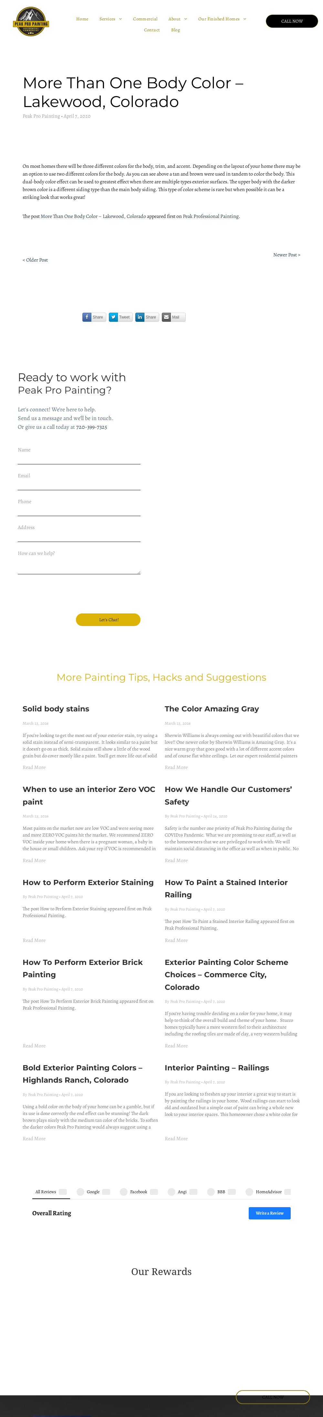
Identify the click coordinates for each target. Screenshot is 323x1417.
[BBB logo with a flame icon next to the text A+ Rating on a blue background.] (161, 1290)
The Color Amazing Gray (212, 677)
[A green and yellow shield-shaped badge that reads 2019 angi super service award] (102, 1238)
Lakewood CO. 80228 (130, 1393)
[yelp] (298, 1344)
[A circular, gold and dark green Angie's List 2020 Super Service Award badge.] (161, 1236)
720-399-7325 (91, 427)
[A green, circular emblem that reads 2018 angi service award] (43, 1239)
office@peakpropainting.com (138, 1371)
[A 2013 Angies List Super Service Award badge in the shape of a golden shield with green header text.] (43, 1215)
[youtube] (251, 1344)
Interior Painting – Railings (217, 1036)
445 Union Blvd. (124, 1385)
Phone (24, 501)
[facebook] (220, 1344)
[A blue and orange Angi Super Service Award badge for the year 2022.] (280, 1231)
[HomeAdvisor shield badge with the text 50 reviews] (43, 1290)
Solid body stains (56, 677)
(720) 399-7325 (122, 1356)
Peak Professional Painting (211, 216)
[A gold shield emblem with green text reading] (161, 1215)
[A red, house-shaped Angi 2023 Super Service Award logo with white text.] (43, 1256)
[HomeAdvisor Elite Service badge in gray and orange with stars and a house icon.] (280, 1265)
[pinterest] (313, 1344)
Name (24, 449)
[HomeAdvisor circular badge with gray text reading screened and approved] (102, 1290)
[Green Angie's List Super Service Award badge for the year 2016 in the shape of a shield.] (221, 1215)
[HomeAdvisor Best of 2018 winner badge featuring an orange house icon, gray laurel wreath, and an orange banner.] (221, 1265)
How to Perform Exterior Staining (88, 850)
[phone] (282, 1344)
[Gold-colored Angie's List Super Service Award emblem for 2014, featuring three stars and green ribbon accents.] (102, 1215)
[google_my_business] (220, 1356)
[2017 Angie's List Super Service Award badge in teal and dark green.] (280, 1215)
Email (24, 475)
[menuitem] (83, 19)
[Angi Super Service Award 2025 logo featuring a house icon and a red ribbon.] (102, 1263)
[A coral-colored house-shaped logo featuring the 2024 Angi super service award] (161, 1265)
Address (26, 527)
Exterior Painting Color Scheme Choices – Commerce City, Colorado (226, 943)
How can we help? (36, 553)
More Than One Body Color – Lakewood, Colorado (93, 216)
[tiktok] (236, 1356)
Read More (34, 735)
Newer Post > (286, 254)
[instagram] (236, 1344)
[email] (267, 1344)
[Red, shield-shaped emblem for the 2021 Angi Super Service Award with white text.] (221, 1240)
